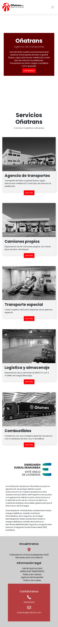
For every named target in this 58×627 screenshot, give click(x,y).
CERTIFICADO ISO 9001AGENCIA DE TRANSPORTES (32, 570)
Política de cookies (32, 580)
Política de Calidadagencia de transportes (32, 576)
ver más (29, 192)
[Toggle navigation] (52, 7)
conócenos (29, 70)
